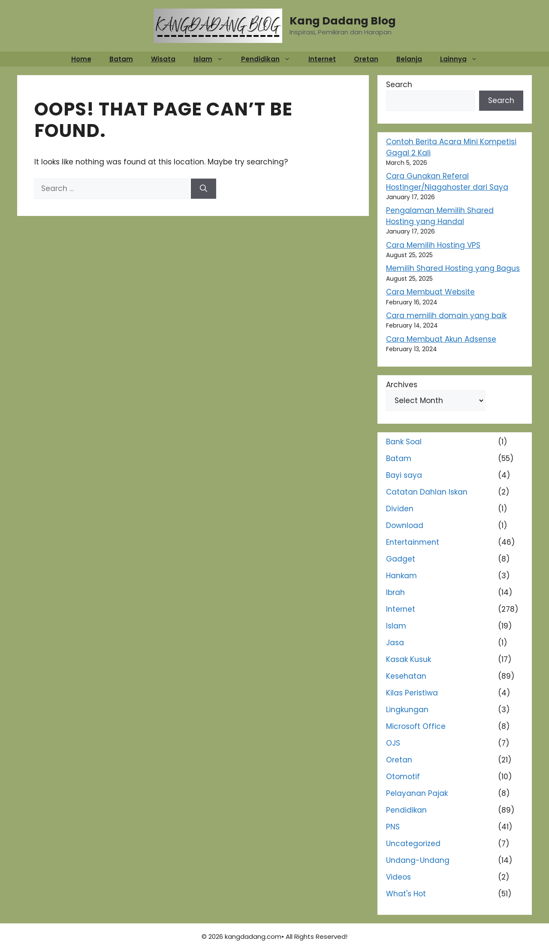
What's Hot (406, 894)
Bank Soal (404, 442)
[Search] (203, 189)
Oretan (366, 59)
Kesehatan (406, 676)
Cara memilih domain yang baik (446, 315)
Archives (401, 384)
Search (399, 84)
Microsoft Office (416, 726)
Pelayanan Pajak (417, 793)
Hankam (401, 576)
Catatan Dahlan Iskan (427, 492)
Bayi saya (404, 475)
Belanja (409, 59)
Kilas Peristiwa (412, 693)
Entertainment (412, 542)
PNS (393, 827)
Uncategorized (413, 843)
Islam (212, 59)
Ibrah (395, 592)
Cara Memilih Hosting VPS (433, 245)
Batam (121, 59)
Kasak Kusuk (408, 659)
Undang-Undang (417, 860)
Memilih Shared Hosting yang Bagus (453, 268)
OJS (393, 743)
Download (404, 525)
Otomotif (403, 776)
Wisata (163, 59)
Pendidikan (270, 59)
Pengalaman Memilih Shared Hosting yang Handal (440, 216)
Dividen (399, 509)
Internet (322, 59)
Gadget (400, 559)
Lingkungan (407, 709)
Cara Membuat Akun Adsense (441, 339)
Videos (398, 877)
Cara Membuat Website (430, 292)
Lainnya (463, 59)
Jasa (395, 642)
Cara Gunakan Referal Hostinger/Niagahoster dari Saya (447, 181)
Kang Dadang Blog (343, 20)
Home (81, 59)
